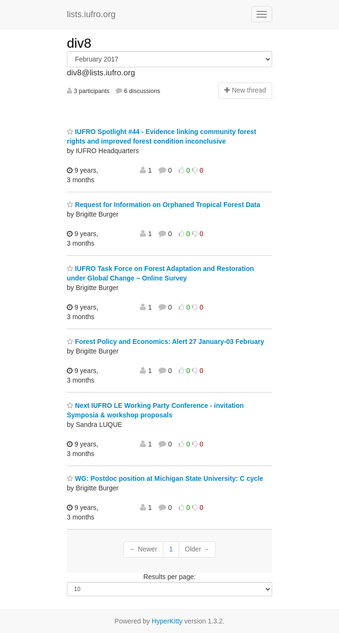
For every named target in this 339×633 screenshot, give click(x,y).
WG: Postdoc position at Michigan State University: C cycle (165, 478)
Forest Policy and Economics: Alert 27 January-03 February (165, 341)
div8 (79, 43)
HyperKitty (167, 621)
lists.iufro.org (91, 14)
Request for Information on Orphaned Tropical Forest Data (163, 204)
